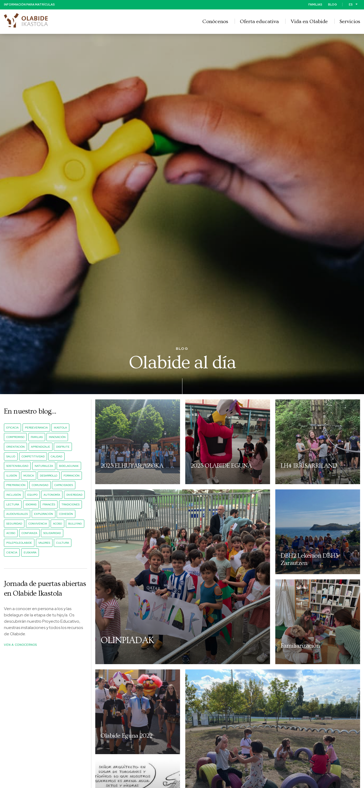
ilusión (11, 476)
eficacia (12, 428)
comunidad (40, 485)
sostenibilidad (17, 466)
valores (44, 543)
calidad (56, 456)
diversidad (74, 495)
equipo (32, 495)
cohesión (66, 514)
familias (37, 437)
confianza (29, 533)
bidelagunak (69, 466)
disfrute (63, 447)
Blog (332, 4)
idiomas (30, 504)
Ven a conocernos (20, 645)
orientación (15, 447)
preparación (15, 485)
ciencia (11, 552)
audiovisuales (17, 514)
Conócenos (215, 21)
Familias (315, 4)
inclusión (13, 495)
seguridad (14, 524)
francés (49, 504)
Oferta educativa (259, 21)
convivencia (37, 524)
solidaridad (52, 533)
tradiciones (70, 504)
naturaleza (44, 466)
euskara (30, 552)
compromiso (15, 437)
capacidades (63, 485)
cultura (62, 543)
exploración (43, 514)
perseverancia (36, 428)
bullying (75, 524)
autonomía (52, 495)
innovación (57, 437)
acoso (57, 524)
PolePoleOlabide (19, 543)
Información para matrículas (29, 4)
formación (72, 476)
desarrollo (48, 476)
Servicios (350, 21)
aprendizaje (40, 447)
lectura (12, 504)
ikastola (60, 428)
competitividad (33, 456)
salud (10, 456)
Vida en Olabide (309, 21)
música (28, 476)
